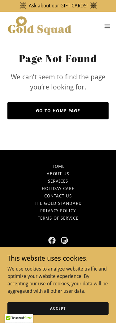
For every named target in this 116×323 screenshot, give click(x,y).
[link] (39, 25)
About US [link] (58, 173)
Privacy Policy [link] (58, 210)
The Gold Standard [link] (58, 203)
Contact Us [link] (58, 195)
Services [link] (58, 181)
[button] (107, 26)
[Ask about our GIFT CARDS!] (58, 5)
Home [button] (58, 166)
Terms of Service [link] (58, 218)
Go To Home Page (58, 110)
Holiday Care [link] (58, 188)
